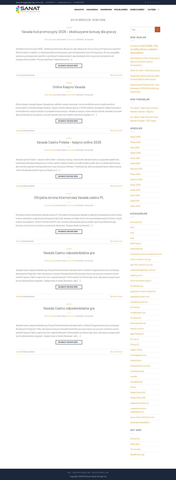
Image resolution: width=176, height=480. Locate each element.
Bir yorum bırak (116, 75)
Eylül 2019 (134, 200)
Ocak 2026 (135, 158)
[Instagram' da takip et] (148, 2)
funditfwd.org (136, 286)
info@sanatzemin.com (64, 2)
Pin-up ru (134, 339)
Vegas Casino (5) (137, 392)
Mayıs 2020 (135, 184)
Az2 (132, 232)
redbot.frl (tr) (136, 349)
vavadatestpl (136, 381)
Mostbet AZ (135, 318)
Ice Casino (135, 307)
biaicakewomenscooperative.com (146, 254)
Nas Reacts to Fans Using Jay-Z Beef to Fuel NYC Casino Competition (145, 61)
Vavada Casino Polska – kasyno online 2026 (69, 142)
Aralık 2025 (135, 163)
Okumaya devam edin (69, 66)
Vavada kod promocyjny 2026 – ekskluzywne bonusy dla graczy (69, 31)
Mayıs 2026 (135, 136)
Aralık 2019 (135, 190)
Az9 (132, 238)
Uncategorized (137, 371)
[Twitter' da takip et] (151, 2)
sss (69, 472)
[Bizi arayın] (156, 2)
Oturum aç (135, 438)
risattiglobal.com (138, 355)
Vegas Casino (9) (137, 397)
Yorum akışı (135, 449)
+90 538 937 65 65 (78, 2)
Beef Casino (135, 243)
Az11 (132, 227)
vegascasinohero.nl (139, 403)
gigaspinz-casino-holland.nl (143, 291)
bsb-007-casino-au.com (141, 264)
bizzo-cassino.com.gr (140, 259)
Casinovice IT (136, 275)
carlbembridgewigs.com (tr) (142, 270)
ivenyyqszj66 (50, 39)
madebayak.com (137, 312)
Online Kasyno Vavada (69, 87)
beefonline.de (136, 248)
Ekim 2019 (135, 195)
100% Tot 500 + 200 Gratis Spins (145, 70)
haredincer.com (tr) (139, 302)
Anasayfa (79, 10)
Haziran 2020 (136, 179)
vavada (69, 27)
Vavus (69, 193)
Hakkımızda (92, 10)
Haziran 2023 (136, 168)
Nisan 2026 (135, 142)
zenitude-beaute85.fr (140, 422)
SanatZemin (135, 360)
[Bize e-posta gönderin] (153, 2)
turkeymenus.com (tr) (140, 365)
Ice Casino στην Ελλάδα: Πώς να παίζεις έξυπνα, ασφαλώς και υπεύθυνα (144, 49)
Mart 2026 (134, 147)
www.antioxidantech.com (142, 417)
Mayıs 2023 (135, 174)
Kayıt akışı (135, 444)
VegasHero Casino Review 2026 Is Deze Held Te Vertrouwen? (144, 77)
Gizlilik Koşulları (100, 472)
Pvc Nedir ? (135, 108)
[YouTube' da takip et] (159, 2)
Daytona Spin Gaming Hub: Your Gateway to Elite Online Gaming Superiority (144, 88)
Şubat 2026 (135, 152)
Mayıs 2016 (135, 206)
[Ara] (159, 9)
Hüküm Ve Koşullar (81, 472)
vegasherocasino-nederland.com (138, 410)
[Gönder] (157, 29)
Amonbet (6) (135, 222)
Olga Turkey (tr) (137, 333)
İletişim (152, 10)
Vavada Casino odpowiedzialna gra (69, 252)
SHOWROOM (106, 10)
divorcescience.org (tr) (140, 280)
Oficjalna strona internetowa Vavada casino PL (69, 197)
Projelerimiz (121, 10)
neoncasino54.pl (138, 323)
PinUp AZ (134, 344)
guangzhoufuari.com (139, 296)
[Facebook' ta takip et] (145, 2)
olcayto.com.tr (137, 328)
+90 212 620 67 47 (50, 2)
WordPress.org (137, 454)
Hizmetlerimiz (137, 9)
